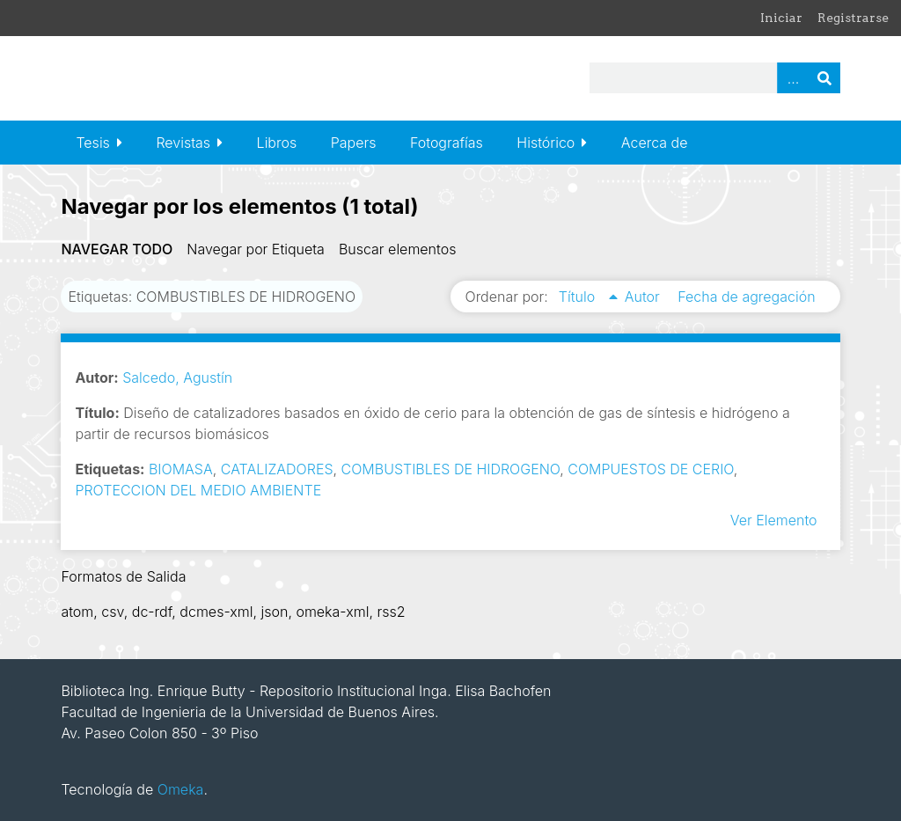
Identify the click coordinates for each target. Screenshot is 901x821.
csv (112, 611)
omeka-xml (332, 611)
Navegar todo (116, 249)
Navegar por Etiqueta (256, 249)
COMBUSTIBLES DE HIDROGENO (450, 469)
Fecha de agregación (746, 296)
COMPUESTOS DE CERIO (651, 469)
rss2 (391, 611)
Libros (277, 142)
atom (77, 611)
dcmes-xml (216, 611)
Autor (644, 296)
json (274, 611)
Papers (354, 142)
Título (579, 296)
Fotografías (446, 142)
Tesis (92, 142)
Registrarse (853, 18)
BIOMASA (181, 469)
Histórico (545, 142)
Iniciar (781, 18)
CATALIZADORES (277, 469)
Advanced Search (793, 77)
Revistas (183, 142)
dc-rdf (152, 611)
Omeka (180, 789)
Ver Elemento (773, 520)
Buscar (824, 77)
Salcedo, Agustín (177, 377)
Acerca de (654, 142)
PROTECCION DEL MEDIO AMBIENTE (198, 490)
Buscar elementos (398, 249)
